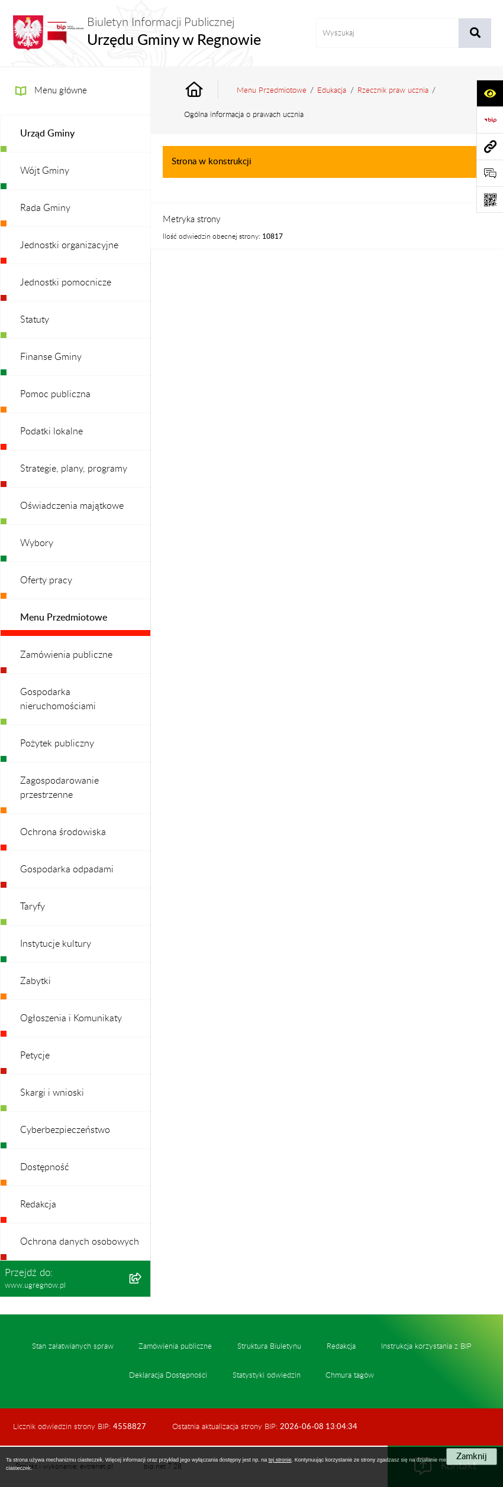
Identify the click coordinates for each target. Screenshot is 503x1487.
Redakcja (341, 1346)
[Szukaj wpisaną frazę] (475, 33)
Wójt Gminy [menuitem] (44, 171)
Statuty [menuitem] (34, 319)
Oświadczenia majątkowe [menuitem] (72, 506)
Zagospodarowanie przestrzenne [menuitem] (59, 788)
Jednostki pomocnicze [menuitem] (65, 282)
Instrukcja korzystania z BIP (426, 1346)
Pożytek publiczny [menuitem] (57, 743)
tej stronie (280, 1460)
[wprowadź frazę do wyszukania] (387, 33)
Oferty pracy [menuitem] (46, 580)
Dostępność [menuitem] (44, 1167)
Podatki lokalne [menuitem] (51, 431)
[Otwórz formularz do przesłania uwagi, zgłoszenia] (489, 173)
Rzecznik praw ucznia (392, 90)
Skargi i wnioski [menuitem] (52, 1093)
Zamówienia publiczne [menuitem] (66, 655)
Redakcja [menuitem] (38, 1204)
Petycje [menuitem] (35, 1055)
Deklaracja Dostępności (168, 1375)
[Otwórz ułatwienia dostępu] (489, 93)
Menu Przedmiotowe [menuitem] (63, 617)
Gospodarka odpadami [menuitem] (67, 869)
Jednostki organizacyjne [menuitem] (69, 245)
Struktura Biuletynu (269, 1346)
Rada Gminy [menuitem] (45, 208)
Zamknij (471, 1456)
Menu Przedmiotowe (272, 90)
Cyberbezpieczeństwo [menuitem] (65, 1130)
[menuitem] (75, 133)
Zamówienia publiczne (175, 1346)
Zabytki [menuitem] (35, 981)
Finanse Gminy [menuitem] (51, 357)
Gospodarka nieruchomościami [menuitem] (58, 699)
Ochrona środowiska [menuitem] (63, 832)
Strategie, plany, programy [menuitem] (73, 468)
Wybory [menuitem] (36, 543)
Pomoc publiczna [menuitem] (55, 394)
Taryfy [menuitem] (32, 906)
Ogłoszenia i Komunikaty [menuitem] (71, 1018)
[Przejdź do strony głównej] (136, 33)
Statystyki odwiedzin (267, 1375)
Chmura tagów (349, 1375)
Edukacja (331, 90)
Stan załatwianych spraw (73, 1346)
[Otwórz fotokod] (489, 199)
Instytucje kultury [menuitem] (55, 944)
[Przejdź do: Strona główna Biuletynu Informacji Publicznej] (207, 90)
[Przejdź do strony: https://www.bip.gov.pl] (489, 119)
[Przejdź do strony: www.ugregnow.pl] (489, 146)
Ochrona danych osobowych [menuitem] (79, 1241)
